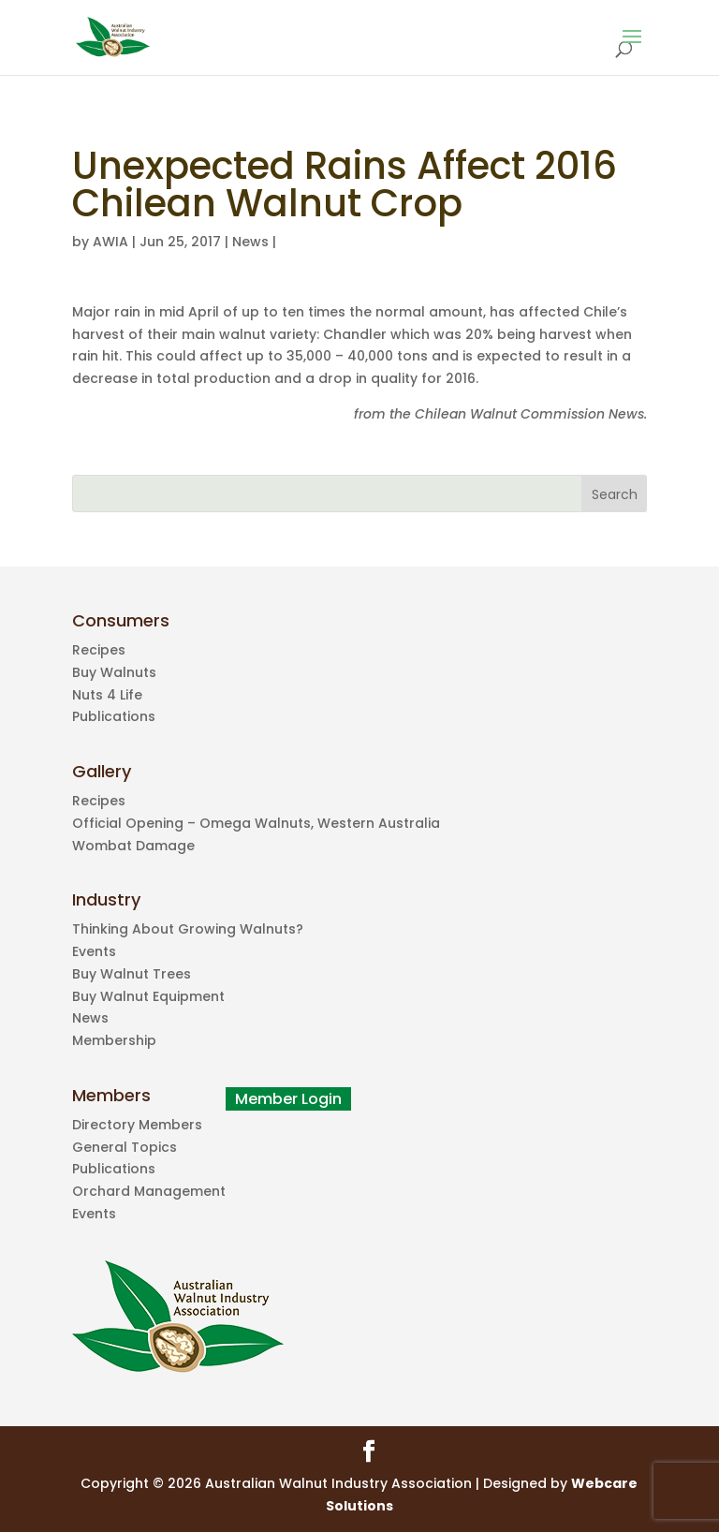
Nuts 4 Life (107, 694)
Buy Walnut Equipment (148, 996)
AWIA (110, 241)
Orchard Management (149, 1191)
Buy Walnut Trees (131, 974)
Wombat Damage (133, 845)
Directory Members (137, 1124)
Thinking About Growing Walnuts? (187, 929)
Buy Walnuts (114, 672)
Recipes (98, 650)
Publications (113, 716)
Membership (114, 1040)
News (250, 241)
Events (94, 951)
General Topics (124, 1147)
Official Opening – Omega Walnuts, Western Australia (256, 823)
